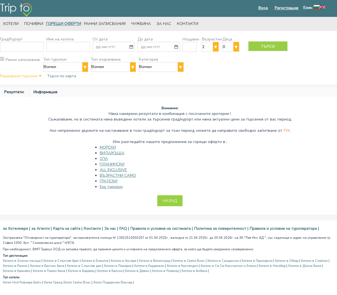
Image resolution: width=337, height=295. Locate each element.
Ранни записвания (105, 23)
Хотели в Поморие (117, 266)
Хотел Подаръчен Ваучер (112, 282)
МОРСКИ (108, 147)
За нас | (111, 228)
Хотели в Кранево (16, 271)
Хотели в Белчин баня (47, 266)
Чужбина (141, 23)
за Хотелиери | (16, 228)
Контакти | (93, 228)
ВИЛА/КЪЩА (112, 153)
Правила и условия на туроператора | (284, 228)
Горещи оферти (63, 23)
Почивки (33, 23)
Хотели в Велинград (154, 261)
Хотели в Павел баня (49, 271)
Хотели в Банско (109, 271)
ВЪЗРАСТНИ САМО (118, 175)
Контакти (187, 23)
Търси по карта (61, 76)
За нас (163, 23)
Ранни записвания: (23, 59)
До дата (145, 39)
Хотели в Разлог (15, 266)
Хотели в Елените (94, 261)
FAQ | (124, 228)
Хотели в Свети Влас (188, 261)
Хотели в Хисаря (123, 261)
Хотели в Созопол (314, 261)
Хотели (11, 23)
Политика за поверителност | (221, 228)
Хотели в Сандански (223, 261)
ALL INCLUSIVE (113, 170)
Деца (227, 39)
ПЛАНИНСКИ (112, 164)
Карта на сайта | (67, 228)
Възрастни (212, 39)
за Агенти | (41, 228)
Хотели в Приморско (257, 261)
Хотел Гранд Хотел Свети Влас (67, 282)
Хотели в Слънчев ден (84, 266)
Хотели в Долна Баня (304, 266)
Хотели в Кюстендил (182, 266)
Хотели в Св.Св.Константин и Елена (228, 266)
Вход (263, 8)
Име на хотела (60, 39)
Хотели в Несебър (272, 266)
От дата (100, 39)
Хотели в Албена (194, 271)
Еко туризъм (111, 186)
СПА (104, 158)
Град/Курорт (11, 39)
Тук (286, 130)
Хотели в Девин (137, 271)
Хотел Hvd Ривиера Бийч (22, 282)
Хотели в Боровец (81, 271)
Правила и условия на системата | (161, 228)
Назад (170, 200)
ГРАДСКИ (108, 181)
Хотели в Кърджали (149, 266)
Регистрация (286, 8)
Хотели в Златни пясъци (22, 261)
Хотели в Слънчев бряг (61, 261)
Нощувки (191, 39)
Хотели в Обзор (286, 261)
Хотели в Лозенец (165, 271)
